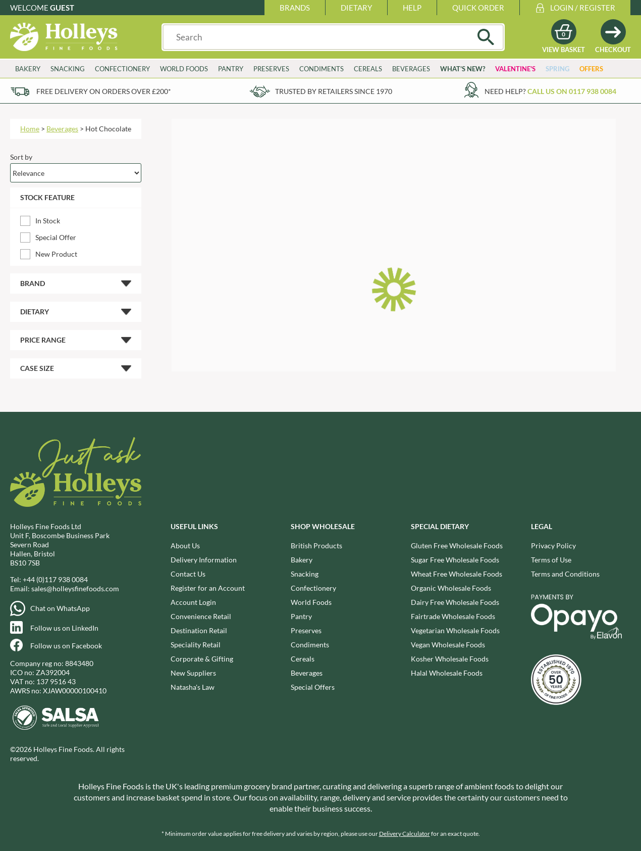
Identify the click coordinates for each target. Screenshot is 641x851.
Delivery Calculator (404, 833)
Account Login (193, 602)
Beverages (411, 69)
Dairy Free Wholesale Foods (455, 602)
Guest (62, 7)
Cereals (368, 69)
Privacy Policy (553, 545)
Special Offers (313, 687)
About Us (185, 545)
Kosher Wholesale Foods (450, 658)
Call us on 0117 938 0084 (571, 91)
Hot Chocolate (108, 128)
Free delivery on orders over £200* (103, 91)
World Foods (184, 69)
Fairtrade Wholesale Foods (453, 616)
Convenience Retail (201, 616)
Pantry (230, 69)
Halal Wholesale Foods (447, 673)
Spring (557, 69)
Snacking (67, 69)
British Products (316, 545)
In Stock (47, 220)
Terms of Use (551, 559)
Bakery (27, 69)
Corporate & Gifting (202, 658)
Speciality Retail (196, 644)
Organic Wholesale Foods (451, 588)
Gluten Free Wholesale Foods (457, 545)
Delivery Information (204, 559)
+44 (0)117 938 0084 (55, 579)
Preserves (271, 69)
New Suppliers (193, 673)
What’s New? (462, 69)
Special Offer (55, 237)
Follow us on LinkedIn (64, 628)
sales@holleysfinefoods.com (75, 588)
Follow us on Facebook (66, 645)
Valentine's (515, 69)
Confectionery (122, 69)
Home (29, 128)
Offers (591, 69)
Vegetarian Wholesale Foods (455, 630)
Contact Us (188, 574)
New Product (56, 254)
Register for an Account (208, 588)
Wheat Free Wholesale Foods (456, 574)
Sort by (21, 157)
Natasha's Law (193, 687)
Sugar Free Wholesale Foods (455, 559)
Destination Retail (199, 630)
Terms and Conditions (565, 574)
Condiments (321, 69)
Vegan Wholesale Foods (448, 644)
